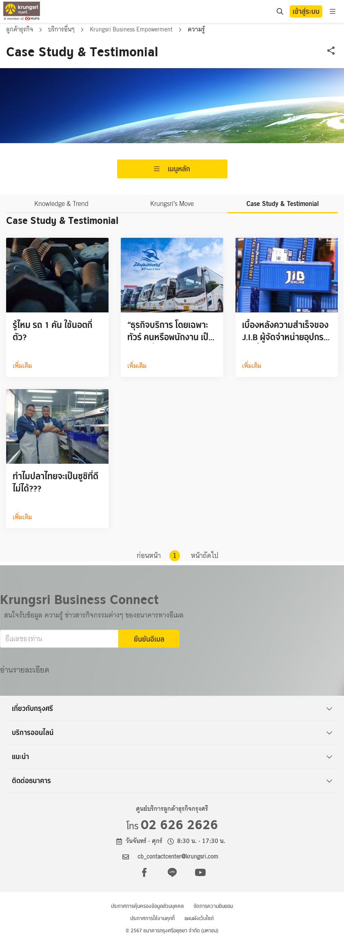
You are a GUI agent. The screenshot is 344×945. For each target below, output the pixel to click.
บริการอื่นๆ (62, 29)
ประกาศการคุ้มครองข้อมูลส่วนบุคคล (147, 906)
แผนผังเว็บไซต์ (199, 918)
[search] (279, 11)
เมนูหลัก (172, 169)
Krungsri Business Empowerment (132, 29)
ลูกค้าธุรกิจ (20, 29)
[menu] (332, 11)
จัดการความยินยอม (213, 906)
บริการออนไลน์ (172, 732)
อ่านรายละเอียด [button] (24, 670)
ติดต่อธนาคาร (172, 780)
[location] (280, 12)
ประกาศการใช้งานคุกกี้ (152, 918)
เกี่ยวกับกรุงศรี (172, 708)
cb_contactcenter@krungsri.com (178, 856)
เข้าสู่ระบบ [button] (306, 11)
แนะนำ (172, 756)
